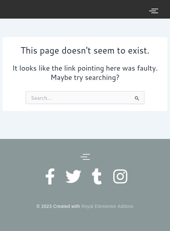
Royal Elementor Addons (107, 206)
